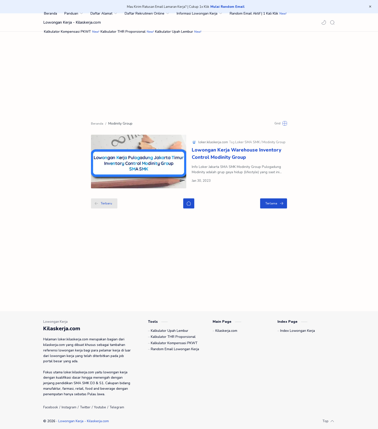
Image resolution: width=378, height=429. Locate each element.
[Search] (332, 22)
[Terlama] (273, 200)
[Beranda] (188, 200)
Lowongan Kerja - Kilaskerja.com (72, 22)
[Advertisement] (189, 74)
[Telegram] (117, 404)
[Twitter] (85, 404)
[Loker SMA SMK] (248, 140)
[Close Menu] (370, 7)
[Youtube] (100, 404)
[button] (323, 22)
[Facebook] (50, 404)
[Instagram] (69, 404)
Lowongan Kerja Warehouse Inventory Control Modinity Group (236, 152)
